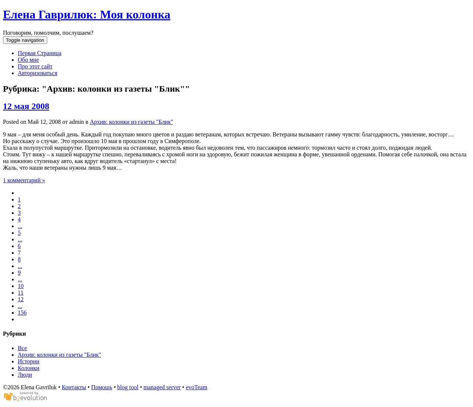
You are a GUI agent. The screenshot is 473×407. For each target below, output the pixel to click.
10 (21, 286)
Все (22, 348)
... (20, 226)
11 (20, 292)
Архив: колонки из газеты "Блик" (131, 122)
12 (21, 299)
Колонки (29, 368)
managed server (162, 387)
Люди (25, 375)
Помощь (101, 387)
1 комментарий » (24, 180)
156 (22, 312)
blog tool (127, 387)
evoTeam (196, 387)
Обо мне (28, 60)
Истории (29, 361)
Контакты (74, 387)
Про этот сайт (35, 66)
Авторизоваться (37, 73)
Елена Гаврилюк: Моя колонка (86, 14)
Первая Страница (39, 53)
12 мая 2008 (26, 106)
